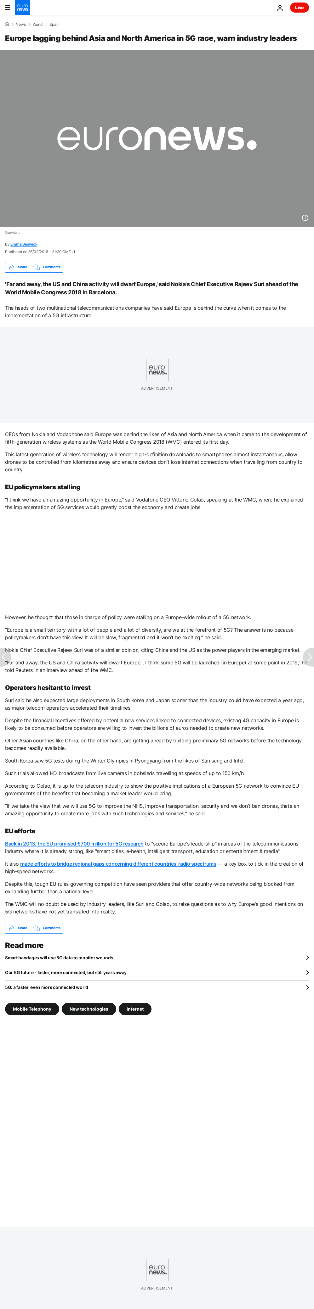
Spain (54, 24)
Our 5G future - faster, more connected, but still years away (66, 972)
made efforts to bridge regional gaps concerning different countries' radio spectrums (118, 864)
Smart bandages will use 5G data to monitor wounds (59, 957)
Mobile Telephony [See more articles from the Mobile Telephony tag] (32, 1008)
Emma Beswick (23, 244)
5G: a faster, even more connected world (46, 987)
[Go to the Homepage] (22, 7)
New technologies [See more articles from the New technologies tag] (89, 1008)
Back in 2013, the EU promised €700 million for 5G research (74, 843)
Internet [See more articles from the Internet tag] (135, 1008)
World (38, 24)
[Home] (7, 24)
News (21, 24)
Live (299, 7)
